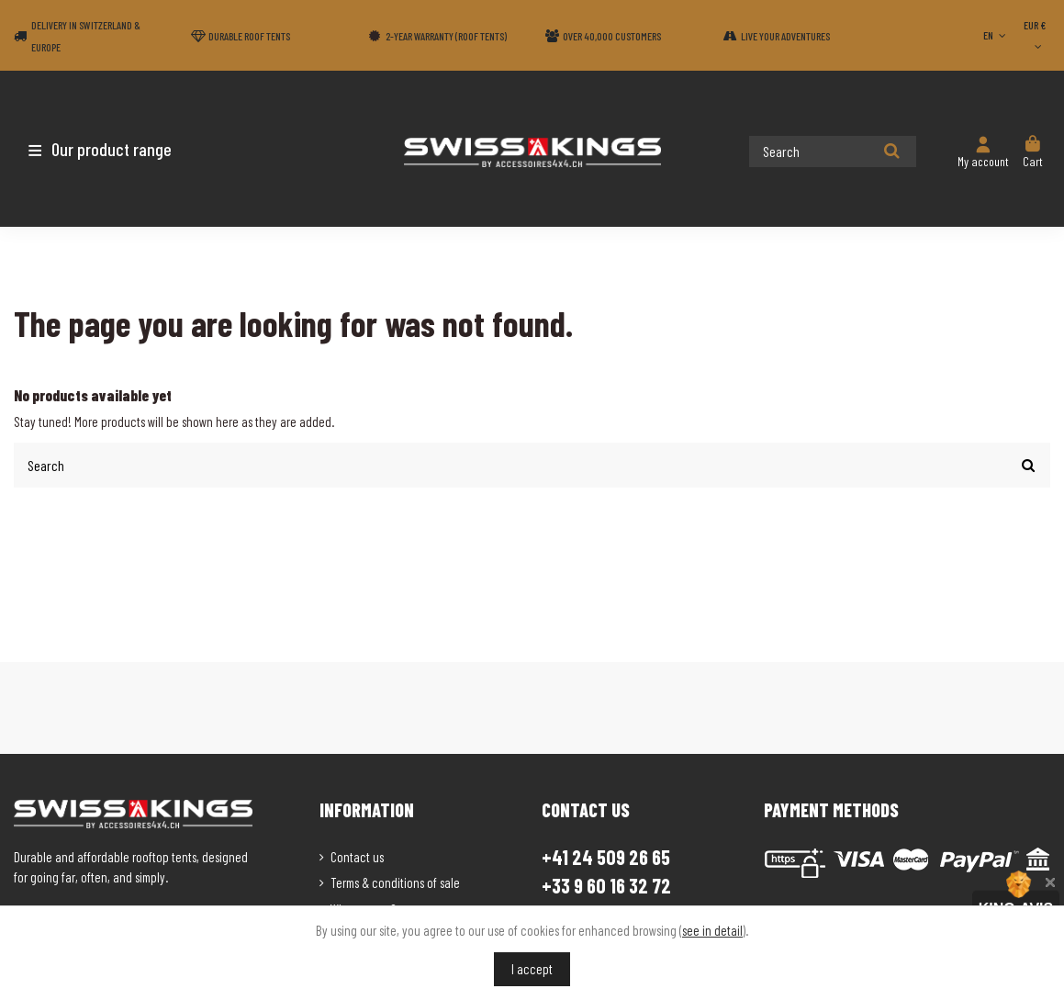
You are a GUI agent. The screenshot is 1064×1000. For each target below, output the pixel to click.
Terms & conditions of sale (395, 881)
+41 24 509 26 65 (606, 856)
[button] (122, 149)
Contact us (357, 856)
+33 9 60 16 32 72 (606, 884)
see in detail (712, 930)
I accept (532, 969)
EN (996, 34)
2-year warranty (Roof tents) (446, 35)
